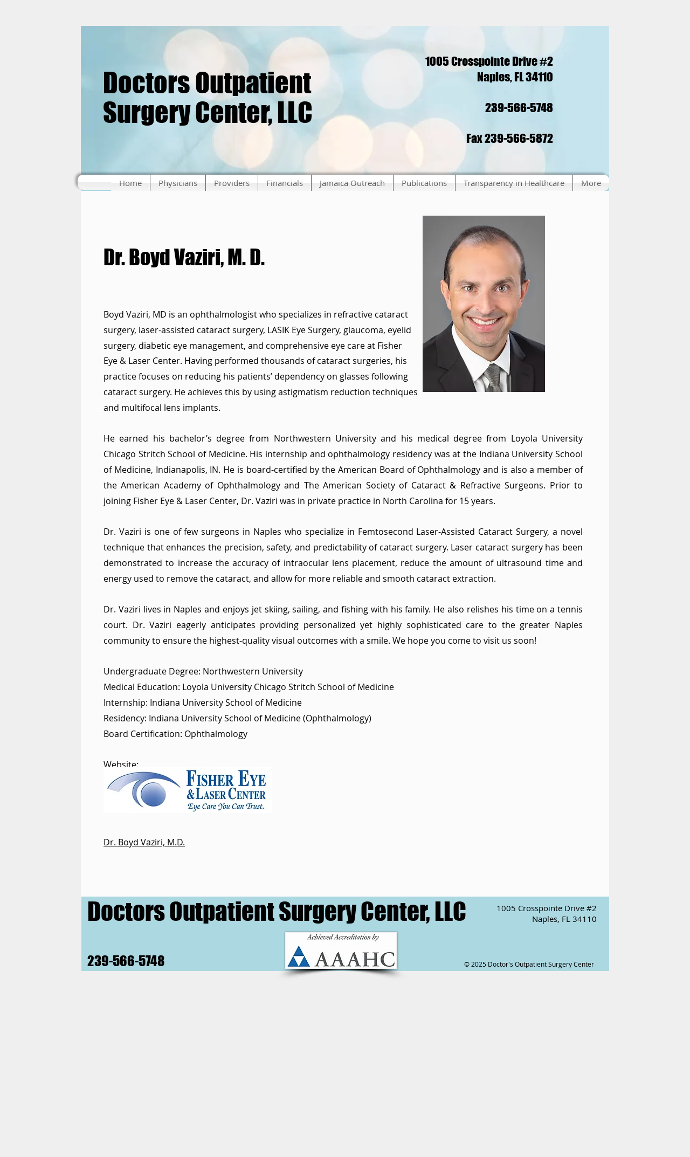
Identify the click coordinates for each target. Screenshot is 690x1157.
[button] (177, 183)
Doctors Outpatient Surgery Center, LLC (208, 97)
